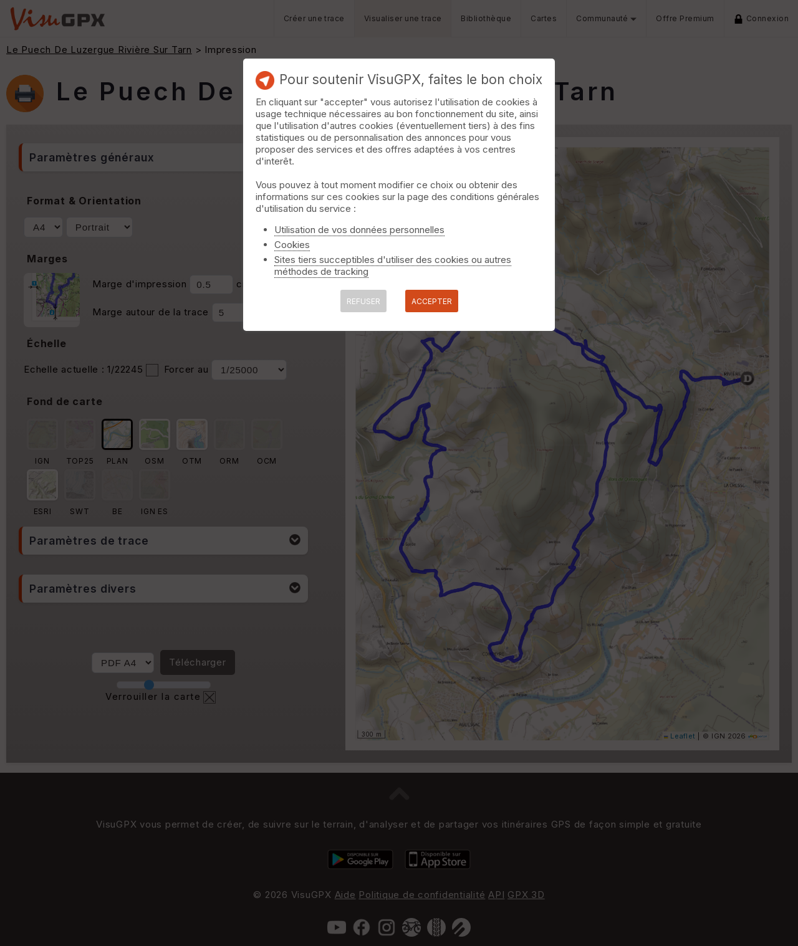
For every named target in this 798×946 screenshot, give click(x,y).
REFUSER (363, 301)
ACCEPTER (431, 301)
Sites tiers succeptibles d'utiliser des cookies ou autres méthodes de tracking (392, 265)
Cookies (292, 245)
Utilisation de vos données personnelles (359, 230)
